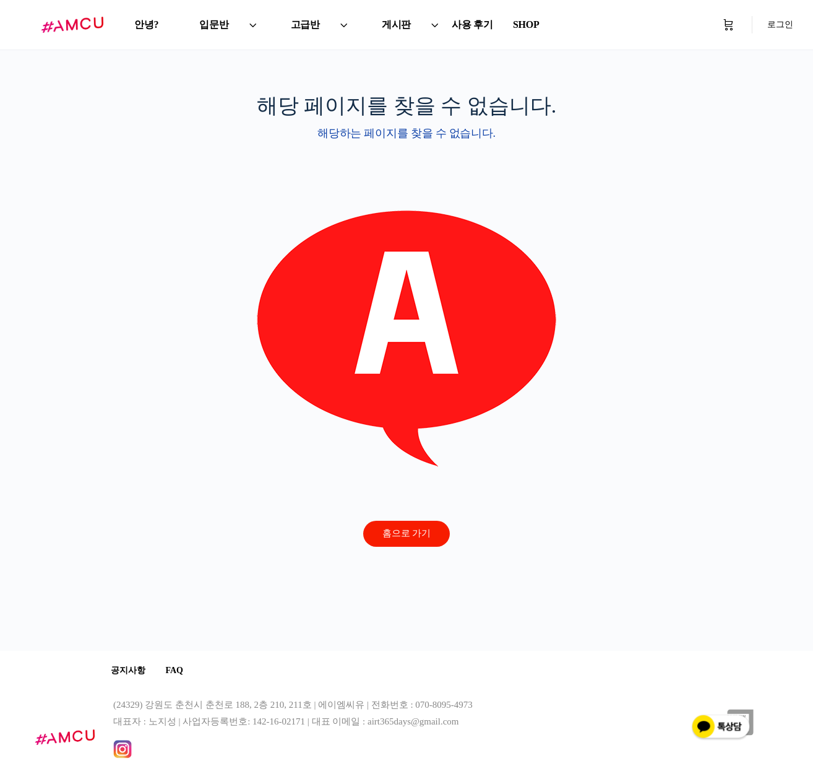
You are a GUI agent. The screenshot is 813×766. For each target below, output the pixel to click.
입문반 (213, 24)
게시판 (396, 24)
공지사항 (130, 671)
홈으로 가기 (406, 533)
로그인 (780, 24)
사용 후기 (472, 24)
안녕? (146, 24)
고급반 (305, 24)
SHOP (526, 24)
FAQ (182, 671)
